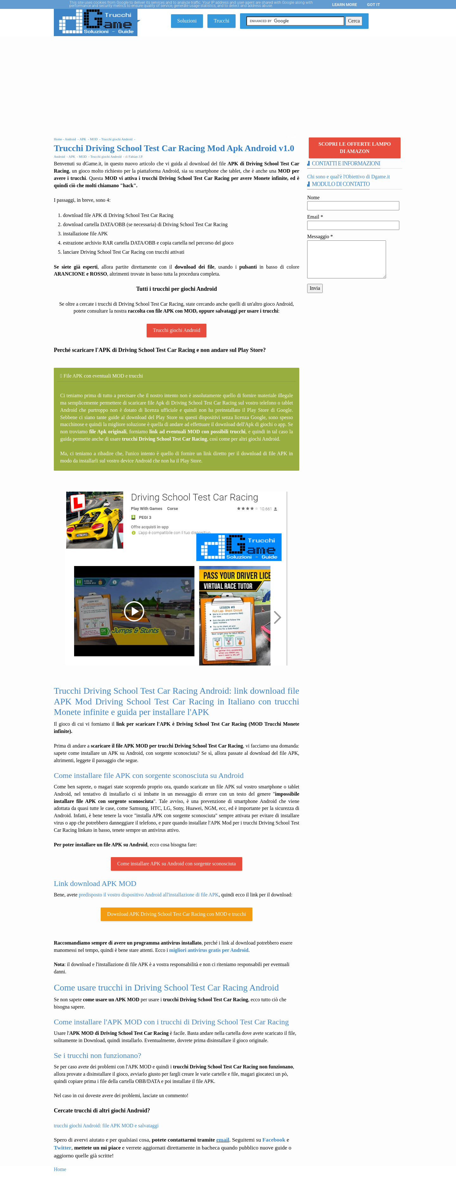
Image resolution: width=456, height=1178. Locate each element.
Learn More (344, 4)
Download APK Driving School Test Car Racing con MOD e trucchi (176, 914)
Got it (373, 4)
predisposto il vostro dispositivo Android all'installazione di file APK (149, 894)
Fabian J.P (135, 156)
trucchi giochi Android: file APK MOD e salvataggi (106, 1125)
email (222, 1140)
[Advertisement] (228, 83)
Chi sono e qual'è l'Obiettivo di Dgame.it (348, 176)
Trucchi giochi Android (176, 330)
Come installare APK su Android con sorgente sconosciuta (176, 863)
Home (60, 1169)
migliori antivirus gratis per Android (208, 950)
